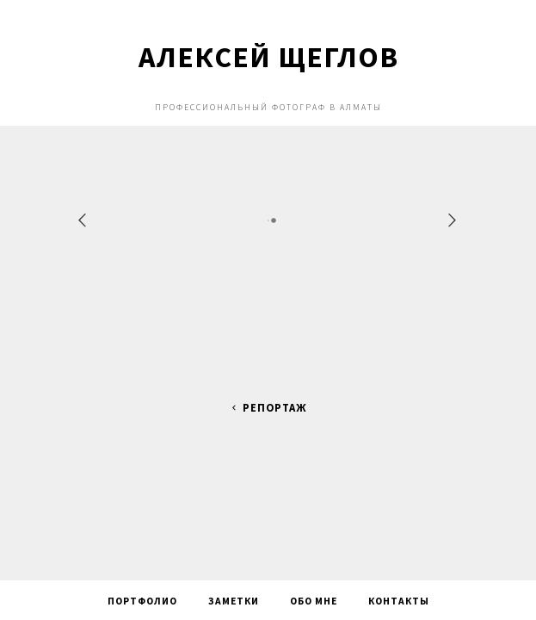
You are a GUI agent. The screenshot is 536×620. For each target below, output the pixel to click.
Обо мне (313, 601)
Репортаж (267, 407)
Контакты (398, 601)
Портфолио (142, 601)
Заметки (233, 601)
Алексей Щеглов (268, 57)
